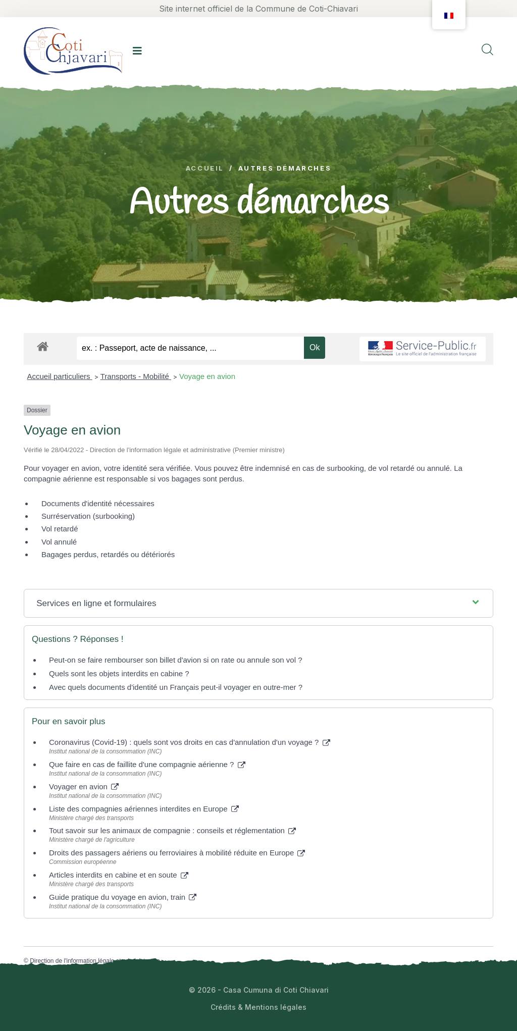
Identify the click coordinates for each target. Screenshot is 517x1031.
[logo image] (73, 51)
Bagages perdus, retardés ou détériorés (108, 554)
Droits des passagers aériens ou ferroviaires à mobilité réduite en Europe (177, 852)
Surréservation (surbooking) (88, 516)
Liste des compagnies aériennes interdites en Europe (144, 808)
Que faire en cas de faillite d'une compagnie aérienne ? (147, 764)
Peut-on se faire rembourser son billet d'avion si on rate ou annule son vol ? (175, 660)
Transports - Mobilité (135, 376)
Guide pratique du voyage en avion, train (122, 897)
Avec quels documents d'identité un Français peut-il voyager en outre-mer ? (175, 687)
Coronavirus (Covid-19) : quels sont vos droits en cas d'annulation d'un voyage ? (189, 742)
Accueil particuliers (59, 376)
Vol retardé (59, 528)
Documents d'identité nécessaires (97, 503)
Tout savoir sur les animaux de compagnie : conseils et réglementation (172, 830)
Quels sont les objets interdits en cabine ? (119, 673)
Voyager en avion (84, 786)
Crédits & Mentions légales (258, 1007)
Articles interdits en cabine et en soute (118, 875)
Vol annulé (59, 541)
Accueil (205, 168)
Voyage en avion (207, 376)
